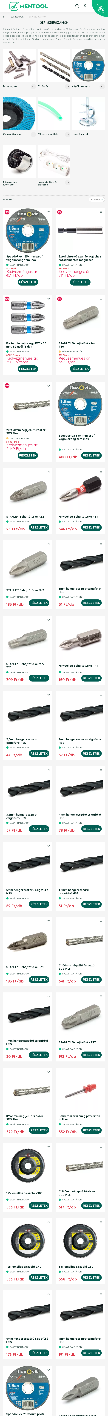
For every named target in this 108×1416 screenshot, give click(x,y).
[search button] (77, 6)
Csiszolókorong (12, 134)
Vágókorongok (81, 86)
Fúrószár (43, 86)
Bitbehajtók (10, 86)
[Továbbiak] (33, 86)
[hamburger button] (5, 6)
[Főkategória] (4, 17)
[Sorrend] (97, 199)
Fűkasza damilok (48, 134)
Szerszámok (17, 17)
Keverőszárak (80, 134)
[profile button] (85, 6)
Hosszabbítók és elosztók (47, 183)
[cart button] (100, 8)
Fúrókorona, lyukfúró (10, 183)
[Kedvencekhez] (48, 212)
